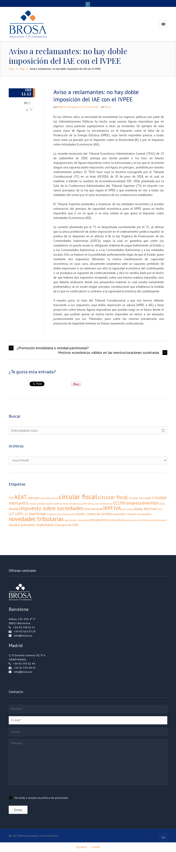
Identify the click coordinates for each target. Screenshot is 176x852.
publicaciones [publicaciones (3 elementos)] (158, 520)
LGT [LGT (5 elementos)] (11, 514)
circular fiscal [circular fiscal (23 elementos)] (113, 497)
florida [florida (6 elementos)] (13, 508)
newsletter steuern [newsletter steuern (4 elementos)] (124, 514)
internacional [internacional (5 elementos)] (93, 509)
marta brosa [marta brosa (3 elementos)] (54, 514)
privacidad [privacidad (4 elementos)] (116, 520)
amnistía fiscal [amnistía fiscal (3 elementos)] (49, 498)
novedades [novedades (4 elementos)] (144, 514)
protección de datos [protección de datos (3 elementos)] (136, 520)
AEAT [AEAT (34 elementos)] (20, 497)
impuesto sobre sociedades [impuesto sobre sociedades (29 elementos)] (51, 508)
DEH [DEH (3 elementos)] (84, 503)
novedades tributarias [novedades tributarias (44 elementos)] (36, 519)
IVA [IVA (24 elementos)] (117, 508)
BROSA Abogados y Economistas (78, 107)
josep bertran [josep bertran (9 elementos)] (145, 508)
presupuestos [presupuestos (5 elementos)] (99, 520)
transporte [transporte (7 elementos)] (63, 524)
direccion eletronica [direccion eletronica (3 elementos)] (100, 503)
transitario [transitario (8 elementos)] (44, 524)
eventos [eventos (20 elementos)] (150, 503)
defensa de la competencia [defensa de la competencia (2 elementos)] (67, 503)
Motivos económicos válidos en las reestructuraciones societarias (108, 352)
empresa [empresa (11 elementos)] (133, 503)
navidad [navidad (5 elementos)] (106, 514)
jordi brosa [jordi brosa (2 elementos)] (127, 509)
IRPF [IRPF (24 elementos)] (108, 508)
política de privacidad (54, 797)
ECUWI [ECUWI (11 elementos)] (119, 503)
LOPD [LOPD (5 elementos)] (19, 514)
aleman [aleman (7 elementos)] (34, 497)
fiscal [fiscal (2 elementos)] (162, 503)
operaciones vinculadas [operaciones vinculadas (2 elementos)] (76, 520)
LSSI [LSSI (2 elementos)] (25, 514)
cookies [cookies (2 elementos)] (49, 503)
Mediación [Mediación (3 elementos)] (68, 514)
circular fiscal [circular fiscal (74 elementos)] (78, 496)
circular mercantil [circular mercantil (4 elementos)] (140, 498)
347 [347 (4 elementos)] (11, 498)
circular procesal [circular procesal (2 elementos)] (37, 503)
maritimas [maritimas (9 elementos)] (37, 513)
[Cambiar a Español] (81, 847)
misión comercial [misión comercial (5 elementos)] (88, 514)
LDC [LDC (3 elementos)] (160, 509)
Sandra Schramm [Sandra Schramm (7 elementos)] (22, 524)
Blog (22, 68)
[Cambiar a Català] (95, 847)
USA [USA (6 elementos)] (75, 524)
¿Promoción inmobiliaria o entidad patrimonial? (53, 348)
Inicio (11, 68)
